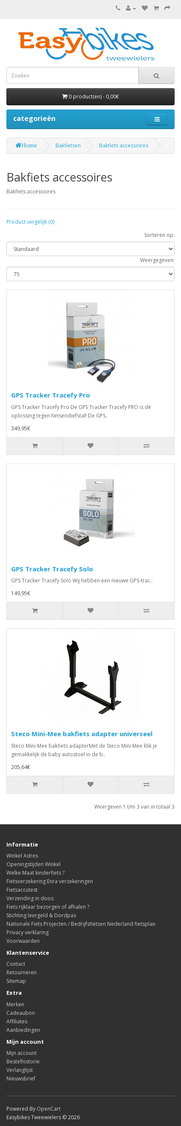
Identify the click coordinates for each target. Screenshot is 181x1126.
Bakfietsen (68, 145)
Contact (15, 964)
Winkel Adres (22, 855)
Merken (15, 1004)
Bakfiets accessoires (123, 145)
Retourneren (21, 972)
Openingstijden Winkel (33, 864)
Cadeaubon (20, 1013)
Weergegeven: (157, 260)
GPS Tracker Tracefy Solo (52, 568)
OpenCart (49, 1108)
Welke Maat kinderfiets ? (35, 872)
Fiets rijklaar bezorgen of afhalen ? (47, 906)
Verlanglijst (19, 1070)
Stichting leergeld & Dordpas (41, 915)
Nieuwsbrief (20, 1078)
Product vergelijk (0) (30, 221)
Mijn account (21, 1053)
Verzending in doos (29, 898)
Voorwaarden (23, 941)
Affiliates (16, 1021)
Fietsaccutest (22, 889)
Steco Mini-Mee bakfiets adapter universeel (81, 733)
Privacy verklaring (27, 932)
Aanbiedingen (23, 1030)
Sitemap (16, 981)
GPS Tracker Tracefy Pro (50, 395)
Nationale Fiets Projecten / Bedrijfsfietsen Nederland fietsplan (80, 923)
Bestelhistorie (23, 1061)
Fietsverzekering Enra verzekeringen (49, 881)
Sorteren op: (159, 235)
